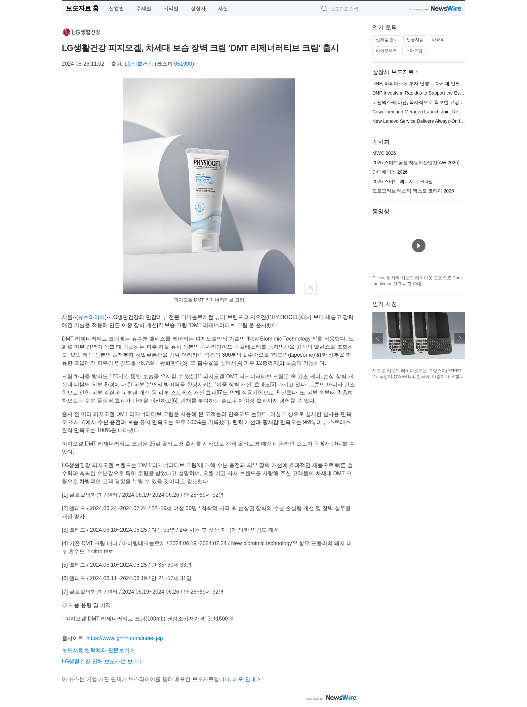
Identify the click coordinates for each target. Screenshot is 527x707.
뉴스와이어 (91, 317)
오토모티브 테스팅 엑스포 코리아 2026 (413, 190)
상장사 (198, 8)
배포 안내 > (246, 679)
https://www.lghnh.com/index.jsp (124, 638)
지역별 (170, 8)
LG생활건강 (139, 64)
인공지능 (415, 39)
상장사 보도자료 (393, 72)
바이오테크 (386, 50)
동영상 (381, 211)
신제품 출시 (387, 39)
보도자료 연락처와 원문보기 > (98, 650)
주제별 (143, 8)
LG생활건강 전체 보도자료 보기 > (102, 661)
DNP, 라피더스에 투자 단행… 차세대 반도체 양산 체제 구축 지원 (440, 83)
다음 (459, 338)
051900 (183, 64)
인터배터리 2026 (390, 172)
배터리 (438, 39)
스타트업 (414, 50)
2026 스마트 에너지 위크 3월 (402, 181)
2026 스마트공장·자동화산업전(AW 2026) (415, 162)
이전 (377, 338)
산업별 (116, 8)
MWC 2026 (384, 153)
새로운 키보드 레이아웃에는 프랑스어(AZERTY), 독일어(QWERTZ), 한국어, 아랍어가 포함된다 (418, 376)
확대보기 (311, 288)
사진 (223, 8)
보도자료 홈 (82, 8)
